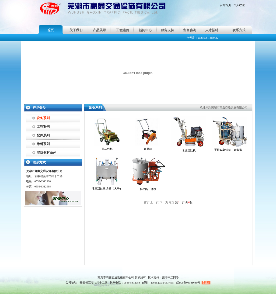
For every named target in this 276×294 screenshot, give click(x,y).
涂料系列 (43, 144)
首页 (50, 30)
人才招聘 (211, 30)
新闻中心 (145, 30)
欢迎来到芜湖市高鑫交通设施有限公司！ (225, 107)
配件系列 (43, 135)
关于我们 (76, 30)
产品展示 (99, 30)
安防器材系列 (46, 152)
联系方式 (238, 30)
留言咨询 (189, 30)
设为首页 (225, 5)
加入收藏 (239, 5)
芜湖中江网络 (170, 277)
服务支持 (167, 30)
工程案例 (122, 30)
